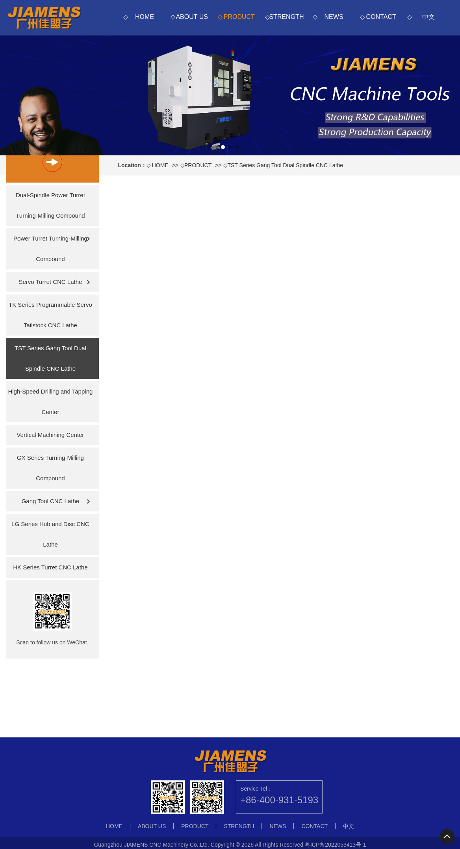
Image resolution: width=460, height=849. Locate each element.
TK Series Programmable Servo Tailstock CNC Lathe (50, 314)
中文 (428, 16)
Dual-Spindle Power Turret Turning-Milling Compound (50, 205)
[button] (223, 147)
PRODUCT (239, 16)
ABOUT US (192, 16)
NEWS (334, 16)
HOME (144, 16)
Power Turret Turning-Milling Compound (50, 248)
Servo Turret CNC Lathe (50, 281)
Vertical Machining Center (50, 434)
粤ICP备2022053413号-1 (335, 845)
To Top (447, 836)
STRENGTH (286, 16)
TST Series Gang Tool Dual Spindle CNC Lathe (285, 165)
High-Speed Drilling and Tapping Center (50, 401)
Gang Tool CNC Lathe (50, 501)
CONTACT (381, 16)
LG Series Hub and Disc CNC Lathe (50, 534)
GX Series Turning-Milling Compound (50, 467)
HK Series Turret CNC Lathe (50, 567)
